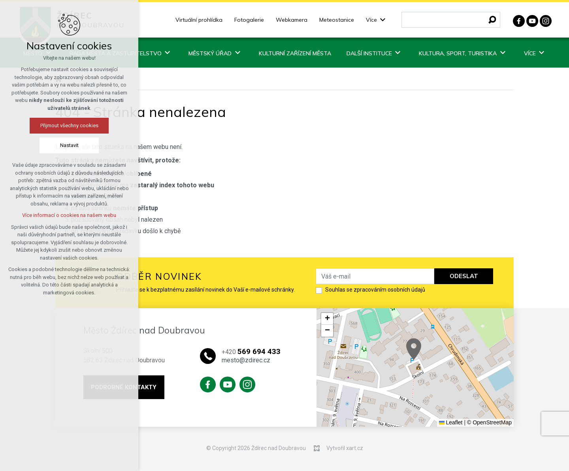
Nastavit (69, 145)
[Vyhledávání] (492, 20)
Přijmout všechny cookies (69, 125)
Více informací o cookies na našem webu (69, 215)
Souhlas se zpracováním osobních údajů (375, 289)
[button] (413, 349)
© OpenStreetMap (489, 422)
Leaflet (451, 422)
